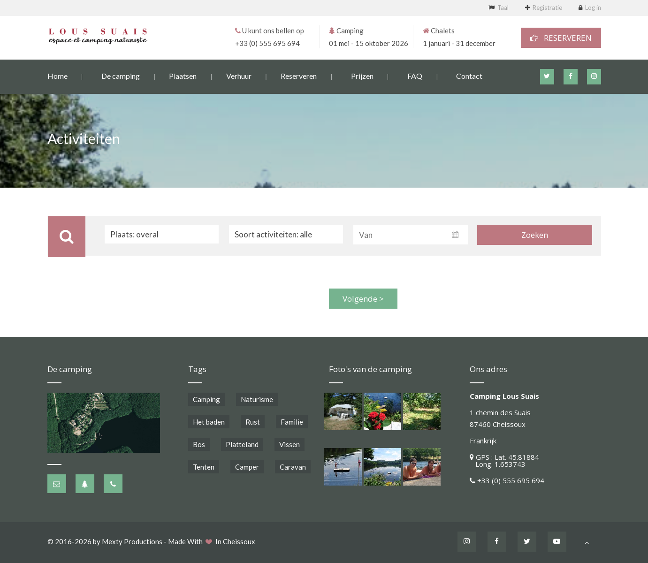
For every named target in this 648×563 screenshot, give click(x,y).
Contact (469, 75)
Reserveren (299, 75)
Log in (593, 7)
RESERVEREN (561, 37)
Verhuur (239, 75)
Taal (503, 7)
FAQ (414, 75)
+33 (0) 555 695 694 (267, 42)
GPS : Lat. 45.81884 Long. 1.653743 (504, 460)
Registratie (547, 7)
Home (57, 75)
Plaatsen (183, 75)
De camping (120, 75)
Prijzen (362, 75)
